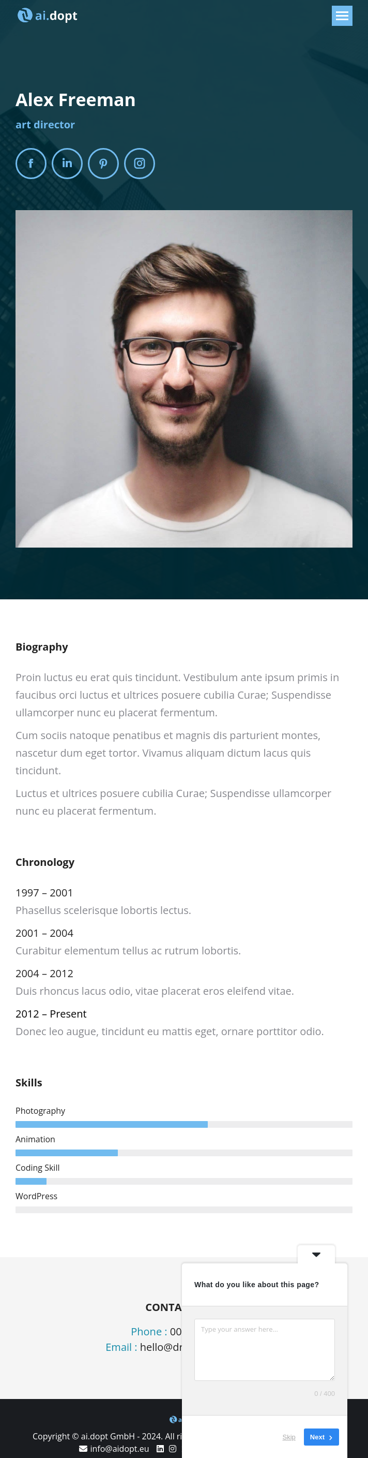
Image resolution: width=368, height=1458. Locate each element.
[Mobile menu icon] (342, 16)
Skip (289, 1437)
